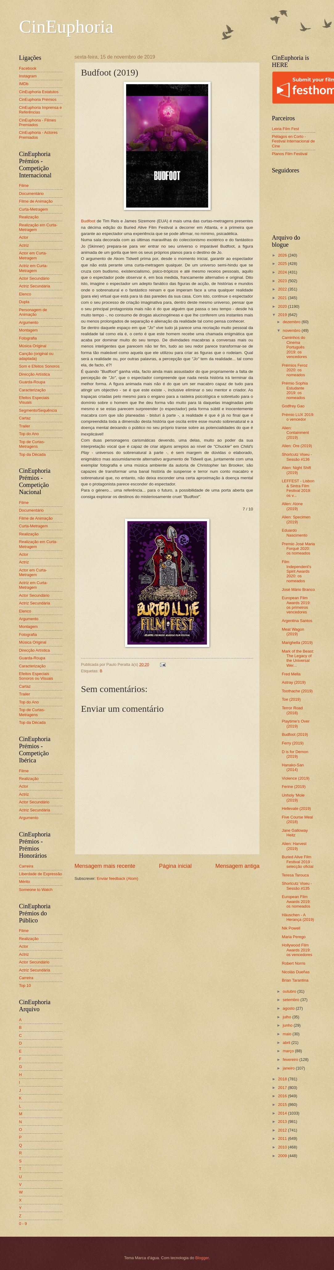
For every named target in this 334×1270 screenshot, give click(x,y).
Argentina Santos (297, 620)
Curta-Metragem (33, 209)
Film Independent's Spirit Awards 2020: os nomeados (296, 571)
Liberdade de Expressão (40, 874)
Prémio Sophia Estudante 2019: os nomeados (295, 390)
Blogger (202, 1258)
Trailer (24, 426)
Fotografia (28, 338)
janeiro (289, 1068)
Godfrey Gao (293, 406)
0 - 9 (23, 1223)
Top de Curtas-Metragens (32, 444)
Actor (23, 237)
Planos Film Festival (289, 153)
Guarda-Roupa (32, 382)
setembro (291, 999)
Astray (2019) (294, 682)
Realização (29, 217)
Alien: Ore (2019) (297, 445)
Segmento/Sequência (38, 410)
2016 (283, 1096)
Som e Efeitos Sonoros (39, 366)
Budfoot (88, 221)
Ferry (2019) (293, 743)
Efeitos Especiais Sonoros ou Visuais (36, 676)
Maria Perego (294, 936)
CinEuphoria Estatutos (39, 91)
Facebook (28, 68)
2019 (283, 314)
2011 (283, 1138)
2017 (283, 1087)
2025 (283, 263)
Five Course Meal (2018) (297, 819)
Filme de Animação (36, 201)
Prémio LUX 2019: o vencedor (298, 417)
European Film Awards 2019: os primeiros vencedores (296, 605)
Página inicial (175, 866)
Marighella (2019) (297, 642)
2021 (283, 297)
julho (287, 1017)
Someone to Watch (36, 889)
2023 (283, 280)
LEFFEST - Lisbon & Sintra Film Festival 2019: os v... (298, 488)
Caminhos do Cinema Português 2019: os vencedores (294, 347)
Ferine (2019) (294, 786)
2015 (283, 1104)
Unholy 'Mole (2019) (293, 797)
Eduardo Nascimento (294, 532)
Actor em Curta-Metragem (33, 255)
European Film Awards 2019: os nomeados (296, 901)
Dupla (24, 301)
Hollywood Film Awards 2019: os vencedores (297, 950)
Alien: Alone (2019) (292, 506)
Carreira (26, 866)
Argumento (29, 322)
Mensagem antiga (237, 866)
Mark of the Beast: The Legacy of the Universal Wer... (298, 658)
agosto (289, 1008)
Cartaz (25, 418)
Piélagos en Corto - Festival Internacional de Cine (293, 141)
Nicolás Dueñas (296, 972)
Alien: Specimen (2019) (296, 519)
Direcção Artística (34, 374)
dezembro (292, 322)
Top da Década (32, 454)
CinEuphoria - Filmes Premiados (37, 122)
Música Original (33, 346)
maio (287, 1034)
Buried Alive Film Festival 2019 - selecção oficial (297, 862)
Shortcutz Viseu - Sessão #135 (297, 885)
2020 (283, 306)
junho (288, 1025)
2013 (283, 1121)
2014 (283, 1113)
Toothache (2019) (297, 691)
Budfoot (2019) (295, 734)
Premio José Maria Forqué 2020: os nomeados (298, 549)
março (289, 1051)
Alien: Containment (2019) (295, 433)
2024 (283, 272)
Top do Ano (29, 433)
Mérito (24, 881)
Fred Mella (291, 674)
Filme (24, 185)
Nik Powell (291, 928)
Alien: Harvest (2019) (294, 846)
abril (287, 1042)
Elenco (25, 294)
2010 (283, 1147)
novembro (292, 330)
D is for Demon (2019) (295, 754)
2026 (283, 255)
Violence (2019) (296, 778)
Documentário (31, 193)
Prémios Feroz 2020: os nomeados (295, 370)
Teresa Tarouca (295, 875)
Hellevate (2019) (296, 808)
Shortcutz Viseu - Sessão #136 (297, 456)
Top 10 (25, 985)
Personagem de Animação (33, 312)
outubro (290, 991)
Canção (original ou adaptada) (36, 356)
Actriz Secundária (34, 286)
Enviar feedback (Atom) (117, 878)
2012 (283, 1130)
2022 (283, 289)
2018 (283, 1079)
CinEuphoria (66, 26)
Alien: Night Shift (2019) (296, 470)
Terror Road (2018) (292, 710)
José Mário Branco (298, 589)
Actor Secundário (34, 278)
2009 (283, 1155)
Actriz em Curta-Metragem (33, 268)
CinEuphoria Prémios (38, 99)
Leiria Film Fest (285, 128)
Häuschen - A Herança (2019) (298, 917)
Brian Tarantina (295, 980)
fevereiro (291, 1059)
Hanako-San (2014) (293, 767)
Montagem (28, 330)
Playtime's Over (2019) (296, 723)
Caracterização (32, 390)
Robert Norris (294, 963)
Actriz (24, 245)
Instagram (28, 76)
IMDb (24, 83)
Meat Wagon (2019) (293, 631)
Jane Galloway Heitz (295, 832)
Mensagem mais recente (105, 866)
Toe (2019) (291, 699)
